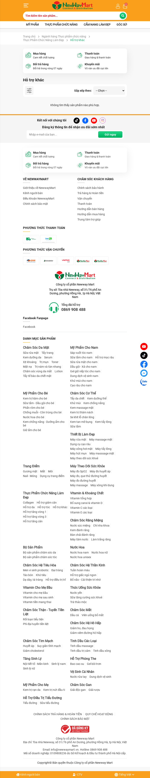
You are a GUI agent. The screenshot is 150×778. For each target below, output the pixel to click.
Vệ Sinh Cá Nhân (82, 672)
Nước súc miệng (80, 525)
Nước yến (76, 592)
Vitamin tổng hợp (81, 498)
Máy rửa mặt (78, 439)
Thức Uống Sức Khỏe (85, 588)
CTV (77, 774)
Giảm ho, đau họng (82, 628)
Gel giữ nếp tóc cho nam (85, 371)
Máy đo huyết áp (100, 471)
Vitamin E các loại (81, 512)
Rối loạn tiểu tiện (33, 619)
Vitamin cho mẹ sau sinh (38, 597)
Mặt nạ (27, 366)
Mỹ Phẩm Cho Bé (35, 393)
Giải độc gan (78, 690)
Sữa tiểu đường (49, 703)
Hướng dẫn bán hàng (90, 209)
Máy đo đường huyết (83, 480)
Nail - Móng (30, 476)
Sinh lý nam (58, 663)
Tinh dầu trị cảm (80, 650)
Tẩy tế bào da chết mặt (37, 376)
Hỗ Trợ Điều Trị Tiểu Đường (42, 698)
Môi (50, 471)
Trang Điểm (31, 466)
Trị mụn (44, 362)
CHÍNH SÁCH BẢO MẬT (75, 718)
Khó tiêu (41, 575)
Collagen (28, 502)
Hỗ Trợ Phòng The (83, 659)
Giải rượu (94, 690)
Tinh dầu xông (102, 650)
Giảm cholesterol (33, 650)
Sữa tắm (75, 426)
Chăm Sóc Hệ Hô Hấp (85, 623)
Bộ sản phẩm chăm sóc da (39, 552)
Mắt (42, 471)
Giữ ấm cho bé (32, 430)
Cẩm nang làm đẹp (97, 24)
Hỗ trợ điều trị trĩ (56, 579)
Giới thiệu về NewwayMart (39, 187)
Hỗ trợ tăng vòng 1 (34, 511)
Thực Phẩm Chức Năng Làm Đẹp (43, 40)
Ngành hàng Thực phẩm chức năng (64, 36)
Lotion (59, 371)
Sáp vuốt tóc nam (81, 352)
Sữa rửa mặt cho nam (83, 362)
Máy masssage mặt (102, 453)
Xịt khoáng (29, 362)
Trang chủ (29, 36)
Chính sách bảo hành (90, 187)
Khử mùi (75, 403)
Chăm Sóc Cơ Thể (83, 393)
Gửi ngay (110, 134)
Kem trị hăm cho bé (35, 398)
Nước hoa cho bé (33, 417)
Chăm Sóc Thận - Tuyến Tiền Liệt (43, 612)
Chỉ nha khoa (101, 525)
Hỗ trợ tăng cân (33, 521)
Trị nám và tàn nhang (48, 366)
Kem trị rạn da (32, 690)
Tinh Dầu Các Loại (83, 641)
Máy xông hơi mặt (81, 448)
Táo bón (28, 575)
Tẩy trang (47, 352)
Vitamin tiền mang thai (37, 602)
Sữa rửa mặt (31, 352)
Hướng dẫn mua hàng (91, 214)
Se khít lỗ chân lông (82, 417)
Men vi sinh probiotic (36, 570)
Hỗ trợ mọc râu (104, 357)
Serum (48, 357)
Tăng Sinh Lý (32, 659)
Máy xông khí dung (102, 485)
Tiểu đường (30, 703)
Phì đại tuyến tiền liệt (36, 624)
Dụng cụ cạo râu (80, 444)
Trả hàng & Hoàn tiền (90, 193)
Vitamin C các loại (81, 507)
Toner (54, 362)
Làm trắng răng (101, 539)
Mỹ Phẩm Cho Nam (84, 348)
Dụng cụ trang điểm (52, 476)
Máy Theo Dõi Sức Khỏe (87, 466)
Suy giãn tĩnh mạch (49, 646)
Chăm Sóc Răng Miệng (86, 520)
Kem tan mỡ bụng (81, 421)
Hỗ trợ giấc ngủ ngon (83, 575)
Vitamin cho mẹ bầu (35, 592)
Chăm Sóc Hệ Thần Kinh (87, 565)
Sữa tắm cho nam (81, 357)
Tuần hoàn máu (80, 570)
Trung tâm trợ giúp (89, 219)
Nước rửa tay (78, 677)
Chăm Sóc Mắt (80, 610)
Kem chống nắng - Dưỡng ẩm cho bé (44, 423)
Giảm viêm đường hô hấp (85, 632)
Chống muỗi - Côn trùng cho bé (42, 412)
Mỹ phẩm (32, 24)
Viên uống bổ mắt (93, 615)
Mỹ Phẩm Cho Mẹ (35, 685)
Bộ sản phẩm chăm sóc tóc (40, 557)
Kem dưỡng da (32, 357)
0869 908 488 (73, 309)
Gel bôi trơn (94, 663)
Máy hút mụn (78, 453)
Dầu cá (74, 615)
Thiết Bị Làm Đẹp (82, 434)
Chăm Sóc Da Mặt (36, 348)
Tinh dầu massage (81, 646)
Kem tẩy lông (103, 421)
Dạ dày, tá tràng (33, 579)
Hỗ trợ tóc (44, 507)
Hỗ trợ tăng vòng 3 (34, 516)
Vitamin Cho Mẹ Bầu (37, 588)
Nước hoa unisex (80, 557)
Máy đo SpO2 (78, 471)
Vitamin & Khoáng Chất (86, 493)
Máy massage (79, 485)
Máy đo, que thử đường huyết (88, 476)
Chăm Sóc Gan (81, 685)
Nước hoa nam (79, 552)
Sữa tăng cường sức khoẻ (86, 597)
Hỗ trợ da (29, 507)
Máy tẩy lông (103, 448)
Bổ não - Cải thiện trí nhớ (85, 579)
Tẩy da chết (77, 398)
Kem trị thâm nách (81, 412)
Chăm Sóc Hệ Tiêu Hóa (39, 565)
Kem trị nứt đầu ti (54, 690)
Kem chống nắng (94, 403)
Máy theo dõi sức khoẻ (84, 458)
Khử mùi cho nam (81, 380)
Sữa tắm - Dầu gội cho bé (38, 403)
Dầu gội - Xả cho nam (83, 366)
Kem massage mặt (82, 407)
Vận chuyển (84, 198)
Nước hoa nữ (100, 552)
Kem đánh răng (79, 530)
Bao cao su (77, 663)
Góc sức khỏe (126, 24)
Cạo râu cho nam (81, 385)
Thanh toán (84, 203)
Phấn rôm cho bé (33, 407)
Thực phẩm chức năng (61, 24)
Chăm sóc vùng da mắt (37, 371)
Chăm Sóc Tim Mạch (38, 641)
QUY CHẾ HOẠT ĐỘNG (99, 714)
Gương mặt (30, 471)
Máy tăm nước (79, 539)
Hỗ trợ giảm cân (47, 502)
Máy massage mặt (100, 439)
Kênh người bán (28, 774)
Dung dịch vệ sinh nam (84, 376)
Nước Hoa (77, 547)
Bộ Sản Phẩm (33, 547)
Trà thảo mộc (78, 602)
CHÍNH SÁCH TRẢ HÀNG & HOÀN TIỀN (57, 714)
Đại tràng (57, 570)
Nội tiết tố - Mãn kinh (36, 663)
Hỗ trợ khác (60, 507)
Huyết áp (28, 646)
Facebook (29, 326)
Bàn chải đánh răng (82, 534)
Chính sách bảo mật (35, 203)
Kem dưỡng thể (96, 398)
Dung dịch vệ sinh (100, 677)
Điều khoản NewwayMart (38, 198)
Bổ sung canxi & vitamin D (86, 503)
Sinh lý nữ (29, 668)
